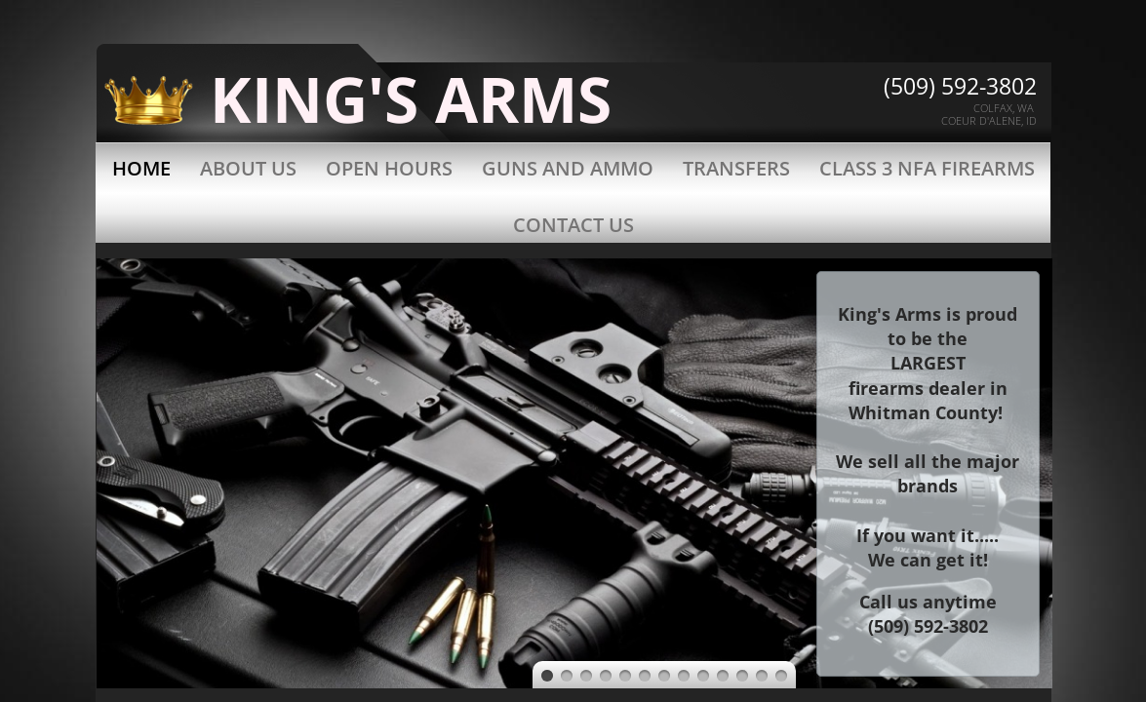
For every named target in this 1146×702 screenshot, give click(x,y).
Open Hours (389, 168)
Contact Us (573, 225)
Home (141, 168)
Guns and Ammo (567, 168)
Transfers (736, 168)
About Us (248, 168)
